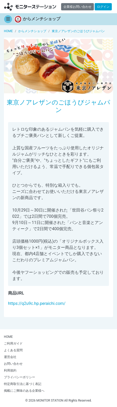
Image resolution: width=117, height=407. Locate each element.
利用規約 (10, 370)
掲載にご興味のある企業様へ (24, 390)
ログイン (103, 7)
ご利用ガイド (13, 343)
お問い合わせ (13, 364)
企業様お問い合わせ (77, 7)
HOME (8, 337)
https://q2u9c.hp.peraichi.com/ (37, 303)
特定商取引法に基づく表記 (22, 384)
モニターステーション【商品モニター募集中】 (30, 6)
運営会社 (10, 357)
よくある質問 (13, 350)
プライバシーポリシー (19, 377)
